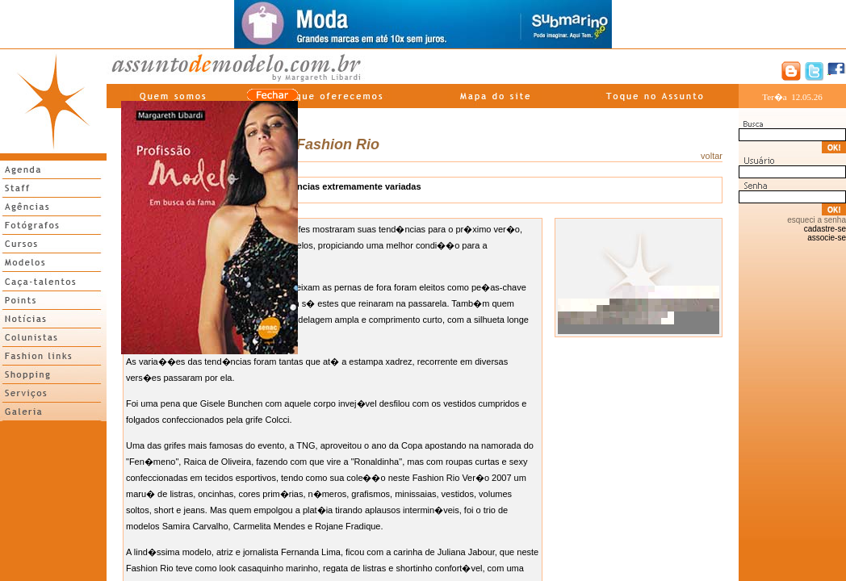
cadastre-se (825, 228)
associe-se (826, 237)
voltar (711, 156)
